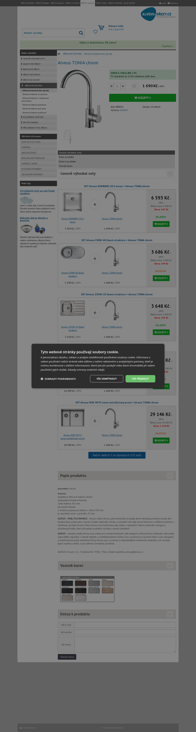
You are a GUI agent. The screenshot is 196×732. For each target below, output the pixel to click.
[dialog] (98, 366)
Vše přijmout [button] (140, 378)
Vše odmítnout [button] (106, 378)
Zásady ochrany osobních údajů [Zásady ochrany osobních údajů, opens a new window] (86, 369)
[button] (58, 379)
